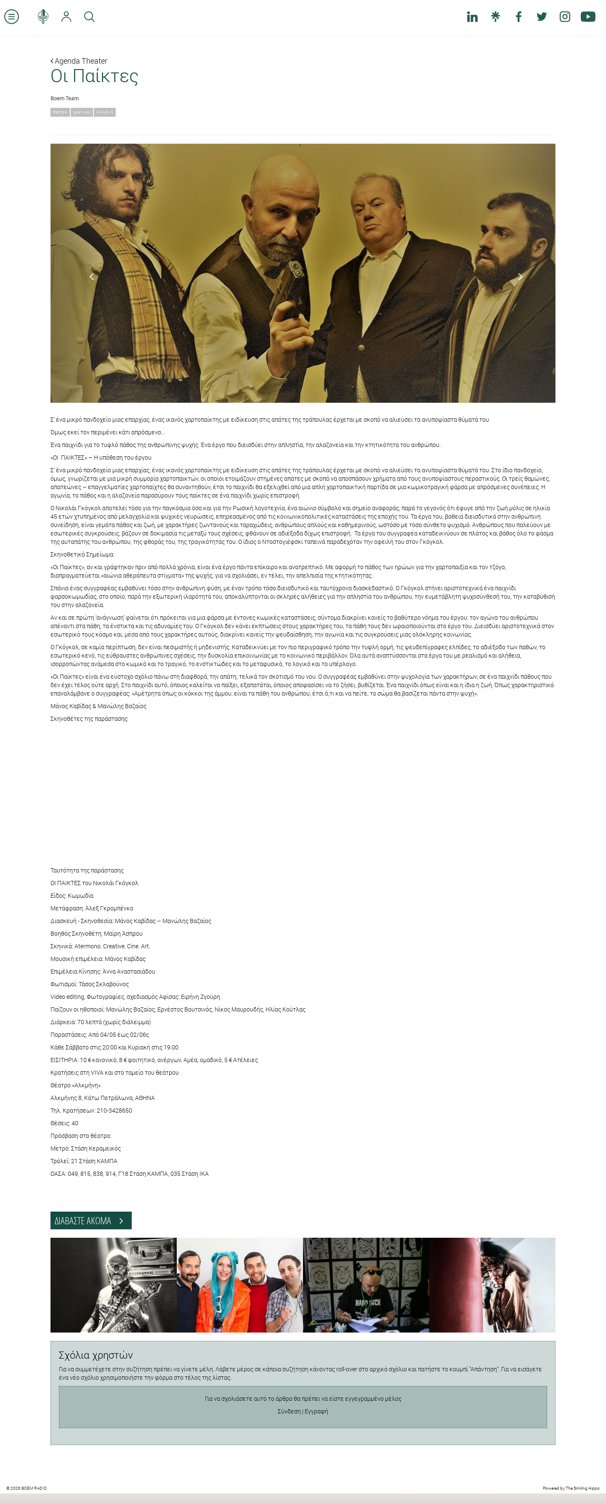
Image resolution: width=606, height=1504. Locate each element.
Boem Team (64, 98)
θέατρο (60, 112)
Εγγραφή (316, 1411)
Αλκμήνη (104, 112)
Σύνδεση (289, 1411)
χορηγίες (81, 112)
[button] (88, 273)
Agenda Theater (78, 61)
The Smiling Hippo (583, 1488)
